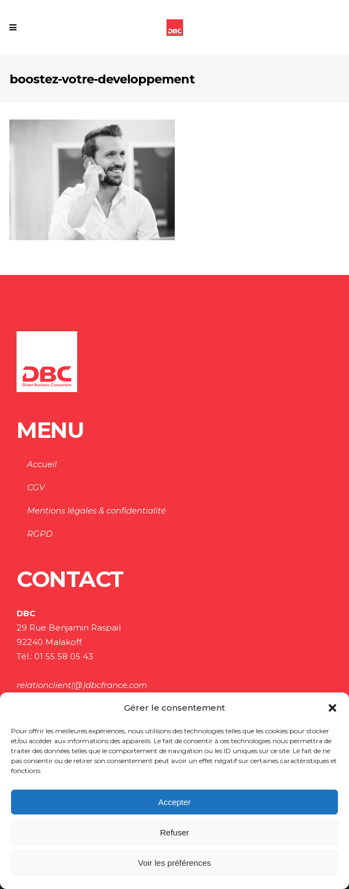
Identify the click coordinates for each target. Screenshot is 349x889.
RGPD (39, 533)
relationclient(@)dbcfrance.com (82, 685)
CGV (36, 487)
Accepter (174, 802)
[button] (332, 707)
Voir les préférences (174, 862)
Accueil (42, 464)
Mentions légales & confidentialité (96, 510)
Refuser (174, 832)
